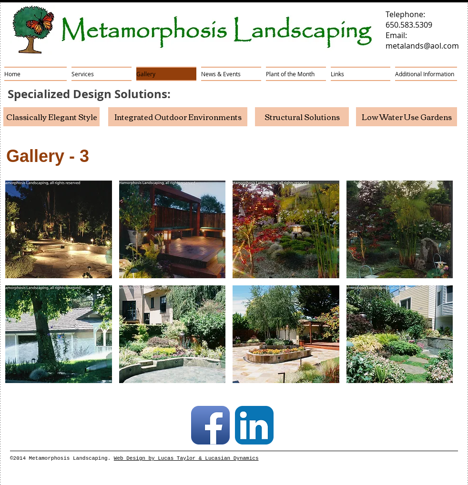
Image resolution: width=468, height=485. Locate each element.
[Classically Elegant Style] (51, 116)
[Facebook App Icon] (210, 425)
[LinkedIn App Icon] (254, 425)
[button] (58, 229)
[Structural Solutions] (302, 116)
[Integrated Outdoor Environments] (177, 116)
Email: (396, 35)
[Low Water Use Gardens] (406, 116)
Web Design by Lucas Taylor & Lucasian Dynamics (186, 458)
